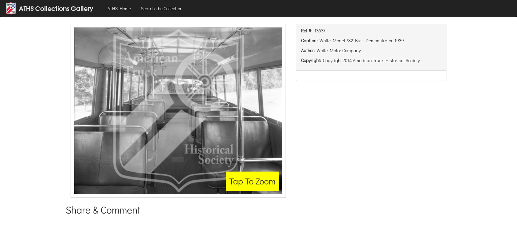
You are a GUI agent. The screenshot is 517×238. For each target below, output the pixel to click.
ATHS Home (119, 8)
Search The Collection (162, 8)
